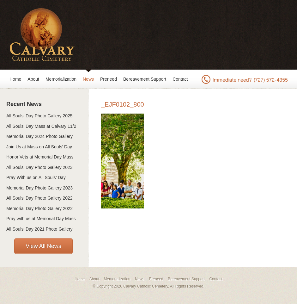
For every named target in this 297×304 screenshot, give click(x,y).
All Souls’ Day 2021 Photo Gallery (39, 229)
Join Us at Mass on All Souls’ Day (39, 146)
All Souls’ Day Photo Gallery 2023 (39, 167)
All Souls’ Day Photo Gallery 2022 (39, 198)
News (88, 79)
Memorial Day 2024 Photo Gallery (39, 136)
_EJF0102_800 (122, 104)
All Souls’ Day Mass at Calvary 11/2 (41, 126)
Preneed (108, 79)
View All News (43, 246)
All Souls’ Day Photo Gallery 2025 (39, 115)
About (33, 79)
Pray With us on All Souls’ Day (36, 177)
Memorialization (60, 79)
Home (15, 79)
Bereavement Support (144, 79)
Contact (180, 79)
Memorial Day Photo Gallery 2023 (39, 187)
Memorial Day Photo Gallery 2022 (39, 208)
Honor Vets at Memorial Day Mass (39, 156)
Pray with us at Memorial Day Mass (41, 218)
